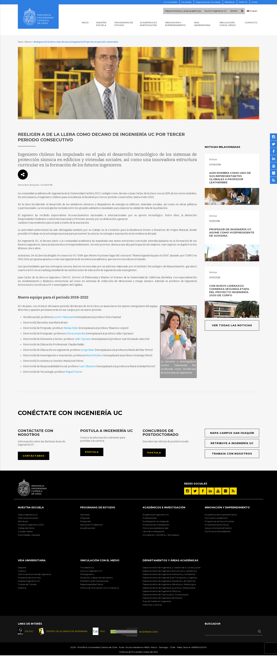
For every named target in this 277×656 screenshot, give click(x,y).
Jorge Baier (88, 349)
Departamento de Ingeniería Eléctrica (162, 591)
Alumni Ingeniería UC (91, 571)
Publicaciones (150, 518)
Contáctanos (34, 456)
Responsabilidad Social (91, 584)
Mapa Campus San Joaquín (232, 433)
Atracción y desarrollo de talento (96, 578)
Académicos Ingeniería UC (156, 515)
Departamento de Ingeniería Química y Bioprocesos (169, 588)
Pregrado (85, 518)
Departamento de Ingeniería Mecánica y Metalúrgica (169, 584)
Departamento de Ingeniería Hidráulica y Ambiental (169, 574)
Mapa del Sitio (151, 652)
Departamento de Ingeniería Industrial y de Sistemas (169, 581)
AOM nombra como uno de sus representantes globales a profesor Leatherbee (230, 177)
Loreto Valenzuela (64, 317)
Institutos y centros (152, 605)
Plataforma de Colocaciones (94, 581)
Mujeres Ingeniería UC (29, 581)
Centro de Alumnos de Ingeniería (34, 574)
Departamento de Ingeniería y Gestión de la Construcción (172, 568)
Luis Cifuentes (87, 366)
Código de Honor (26, 528)
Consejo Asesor (25, 532)
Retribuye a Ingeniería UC (232, 443)
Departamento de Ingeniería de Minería (162, 598)
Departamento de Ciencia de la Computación (166, 595)
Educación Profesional (91, 525)
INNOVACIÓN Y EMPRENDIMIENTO (227, 507)
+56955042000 (199, 648)
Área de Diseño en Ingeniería (157, 601)
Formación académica (216, 518)
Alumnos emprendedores (217, 532)
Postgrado (85, 521)
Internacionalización (28, 518)
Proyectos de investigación (156, 525)
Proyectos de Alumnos (29, 578)
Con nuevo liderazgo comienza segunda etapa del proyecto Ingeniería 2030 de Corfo (229, 290)
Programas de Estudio (97, 507)
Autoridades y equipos (29, 535)
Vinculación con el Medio (99, 560)
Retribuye (23, 521)
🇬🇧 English (252, 11)
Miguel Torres (74, 371)
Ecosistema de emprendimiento (221, 515)
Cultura (22, 571)
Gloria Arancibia (76, 333)
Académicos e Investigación (164, 507)
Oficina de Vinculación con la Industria (99, 588)
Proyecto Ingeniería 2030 (31, 525)
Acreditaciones (87, 528)
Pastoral (22, 588)
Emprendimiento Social (217, 525)
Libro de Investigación (154, 532)
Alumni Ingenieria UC (216, 11)
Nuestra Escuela (31, 507)
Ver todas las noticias (232, 325)
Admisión (85, 515)
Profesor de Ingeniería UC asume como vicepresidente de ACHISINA (231, 232)
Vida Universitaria (32, 560)
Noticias (28, 42)
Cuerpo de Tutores (27, 584)
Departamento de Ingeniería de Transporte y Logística (170, 578)
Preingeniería (87, 574)
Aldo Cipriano (83, 339)
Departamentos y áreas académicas (183, 11)
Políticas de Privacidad (130, 652)
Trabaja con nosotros (232, 454)
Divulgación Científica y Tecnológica (161, 535)
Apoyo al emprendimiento (218, 528)
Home (20, 42)
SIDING (234, 11)
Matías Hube (71, 328)
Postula (92, 452)
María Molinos (94, 355)
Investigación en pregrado (156, 521)
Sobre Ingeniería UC (28, 515)
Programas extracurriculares (219, 521)
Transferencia (87, 568)
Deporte (22, 568)
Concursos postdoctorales (155, 528)
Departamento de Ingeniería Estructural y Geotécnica (170, 571)
